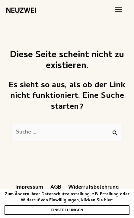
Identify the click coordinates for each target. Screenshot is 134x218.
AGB (55, 187)
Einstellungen (67, 210)
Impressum (29, 187)
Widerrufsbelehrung (93, 187)
